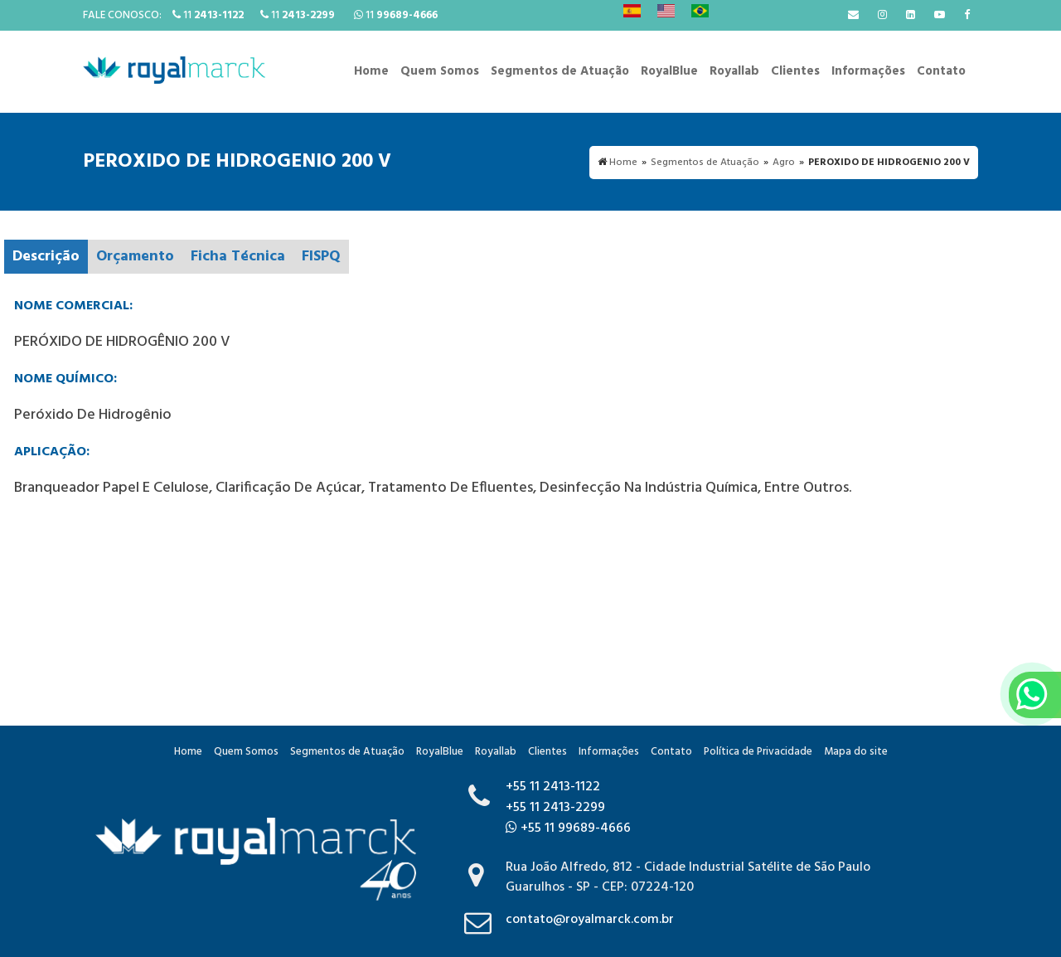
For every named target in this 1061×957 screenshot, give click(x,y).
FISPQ (321, 257)
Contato (941, 71)
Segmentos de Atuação (560, 71)
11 (208, 15)
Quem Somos (439, 71)
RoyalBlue (669, 71)
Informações (868, 71)
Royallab (734, 71)
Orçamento (135, 257)
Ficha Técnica (238, 257)
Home (371, 71)
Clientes (795, 71)
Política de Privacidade (758, 751)
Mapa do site (856, 751)
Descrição (46, 257)
